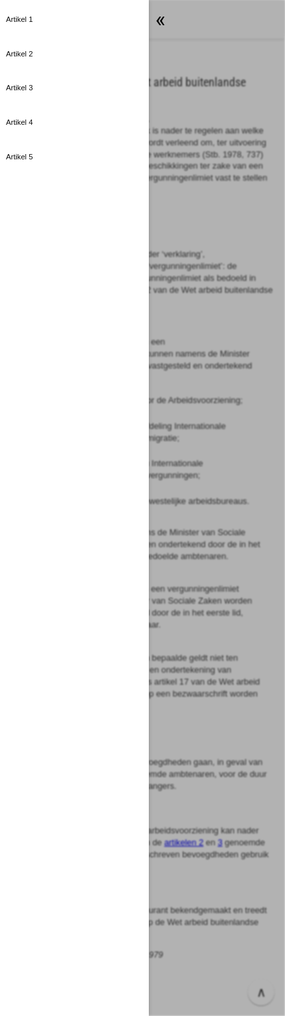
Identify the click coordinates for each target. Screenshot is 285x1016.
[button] (74, 20)
